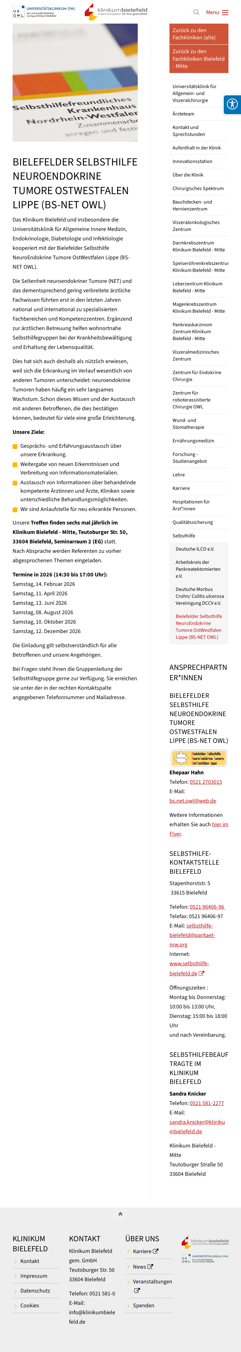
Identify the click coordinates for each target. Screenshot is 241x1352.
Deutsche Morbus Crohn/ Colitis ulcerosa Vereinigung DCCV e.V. (200, 596)
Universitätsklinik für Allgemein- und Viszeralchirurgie (195, 93)
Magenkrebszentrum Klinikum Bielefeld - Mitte (199, 308)
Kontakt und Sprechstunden (189, 131)
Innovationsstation (192, 161)
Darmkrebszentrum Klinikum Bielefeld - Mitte (199, 246)
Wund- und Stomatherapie (188, 424)
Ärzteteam (183, 113)
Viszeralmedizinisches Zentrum (196, 355)
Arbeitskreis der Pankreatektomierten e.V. (198, 569)
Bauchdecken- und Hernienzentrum (192, 205)
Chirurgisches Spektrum (198, 188)
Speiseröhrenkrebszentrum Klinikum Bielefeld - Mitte (200, 267)
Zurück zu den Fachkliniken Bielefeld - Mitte (199, 59)
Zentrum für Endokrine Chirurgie (197, 376)
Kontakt (29, 1261)
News (139, 1267)
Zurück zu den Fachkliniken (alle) (194, 34)
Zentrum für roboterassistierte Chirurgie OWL (192, 400)
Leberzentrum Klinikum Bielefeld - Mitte (197, 287)
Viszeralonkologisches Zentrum (196, 226)
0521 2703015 (206, 782)
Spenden (143, 1306)
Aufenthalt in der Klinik (197, 147)
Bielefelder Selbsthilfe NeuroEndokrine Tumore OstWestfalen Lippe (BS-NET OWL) (199, 627)
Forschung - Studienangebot (190, 458)
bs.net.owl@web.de (192, 801)
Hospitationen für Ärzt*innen (191, 505)
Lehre (179, 474)
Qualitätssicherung (193, 522)
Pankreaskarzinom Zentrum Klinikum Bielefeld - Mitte (192, 331)
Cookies (29, 1306)
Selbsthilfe (184, 535)
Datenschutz (35, 1291)
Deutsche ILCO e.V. (195, 549)
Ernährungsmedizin (193, 440)
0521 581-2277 (207, 1103)
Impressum (33, 1276)
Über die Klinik (188, 174)
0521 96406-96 (207, 907)
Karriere (181, 488)
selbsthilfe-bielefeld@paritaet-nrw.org (192, 935)
